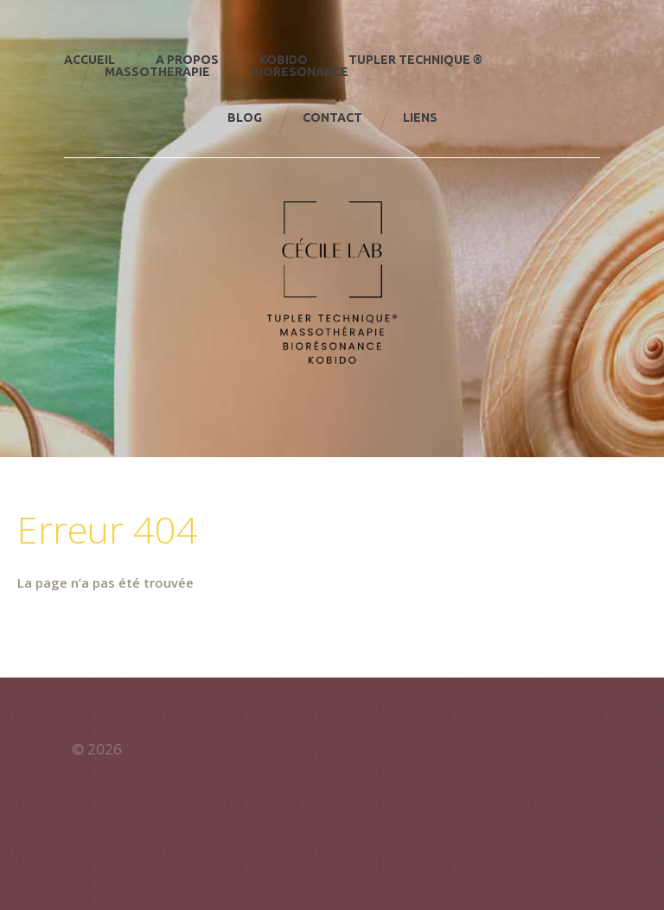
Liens (420, 117)
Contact (332, 117)
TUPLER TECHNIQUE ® (415, 60)
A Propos (187, 60)
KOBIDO (283, 60)
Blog (244, 117)
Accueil (89, 60)
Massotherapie (157, 72)
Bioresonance (299, 72)
